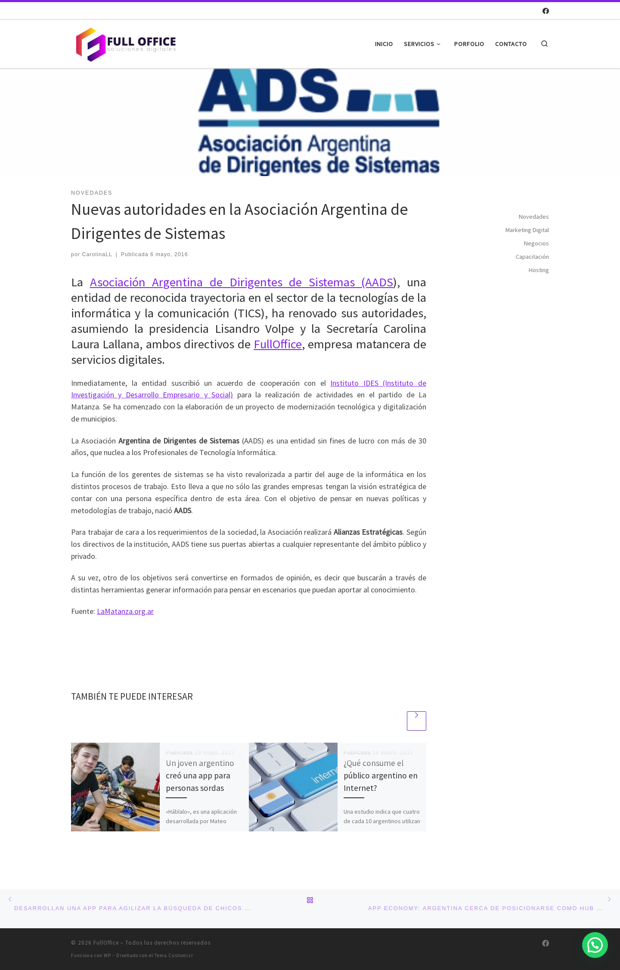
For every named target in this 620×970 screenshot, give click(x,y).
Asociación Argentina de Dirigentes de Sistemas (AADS (242, 282)
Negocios (536, 243)
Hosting (539, 270)
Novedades (534, 216)
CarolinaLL (97, 254)
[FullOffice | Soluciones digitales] (125, 42)
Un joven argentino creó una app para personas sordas (200, 775)
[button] (595, 945)
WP (107, 955)
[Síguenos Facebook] (545, 11)
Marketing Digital (527, 230)
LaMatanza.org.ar (125, 611)
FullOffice (278, 344)
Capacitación (532, 256)
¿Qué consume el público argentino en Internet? (381, 775)
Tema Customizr (174, 955)
